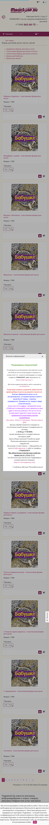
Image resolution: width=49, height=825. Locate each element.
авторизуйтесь (24, 386)
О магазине (25, 420)
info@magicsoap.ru (26, 380)
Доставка (10, 420)
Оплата (17, 420)
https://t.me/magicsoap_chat (24, 462)
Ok (35, 822)
